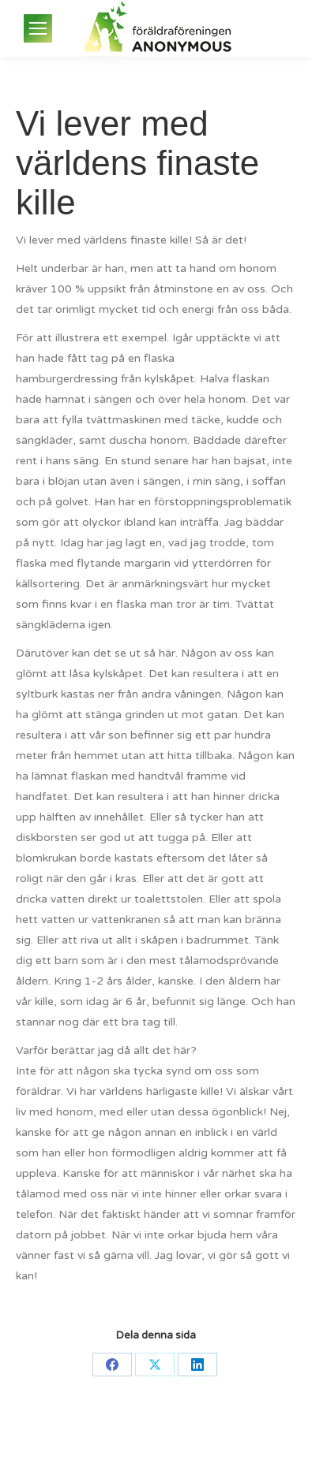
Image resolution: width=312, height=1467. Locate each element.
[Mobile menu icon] (38, 28)
